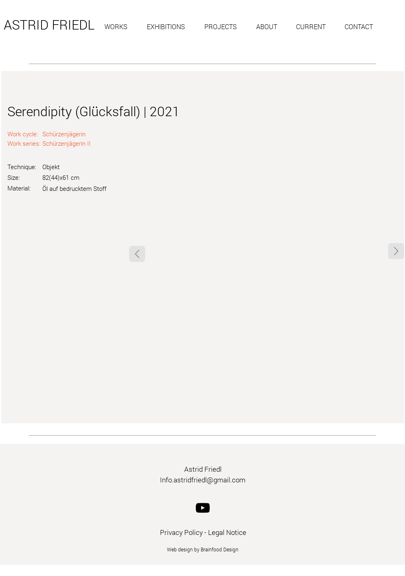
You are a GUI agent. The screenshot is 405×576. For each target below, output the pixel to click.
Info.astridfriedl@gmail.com (202, 479)
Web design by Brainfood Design (202, 549)
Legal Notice (227, 532)
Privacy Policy (181, 532)
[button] (119, 26)
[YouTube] (202, 507)
